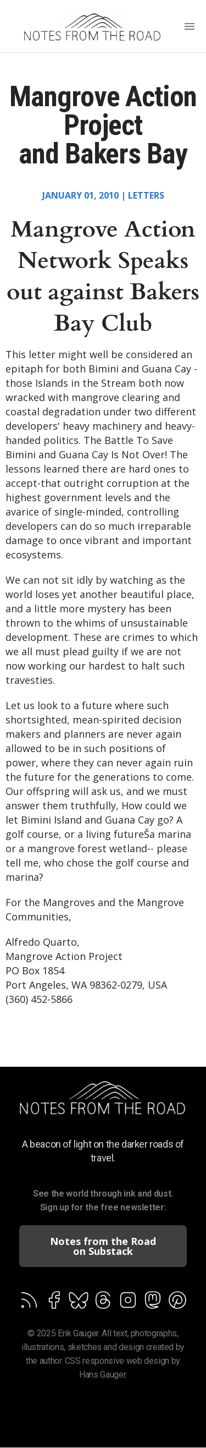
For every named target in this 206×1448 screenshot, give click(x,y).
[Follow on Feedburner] (29, 1302)
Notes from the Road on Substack (103, 1246)
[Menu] (190, 27)
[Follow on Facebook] (54, 1302)
